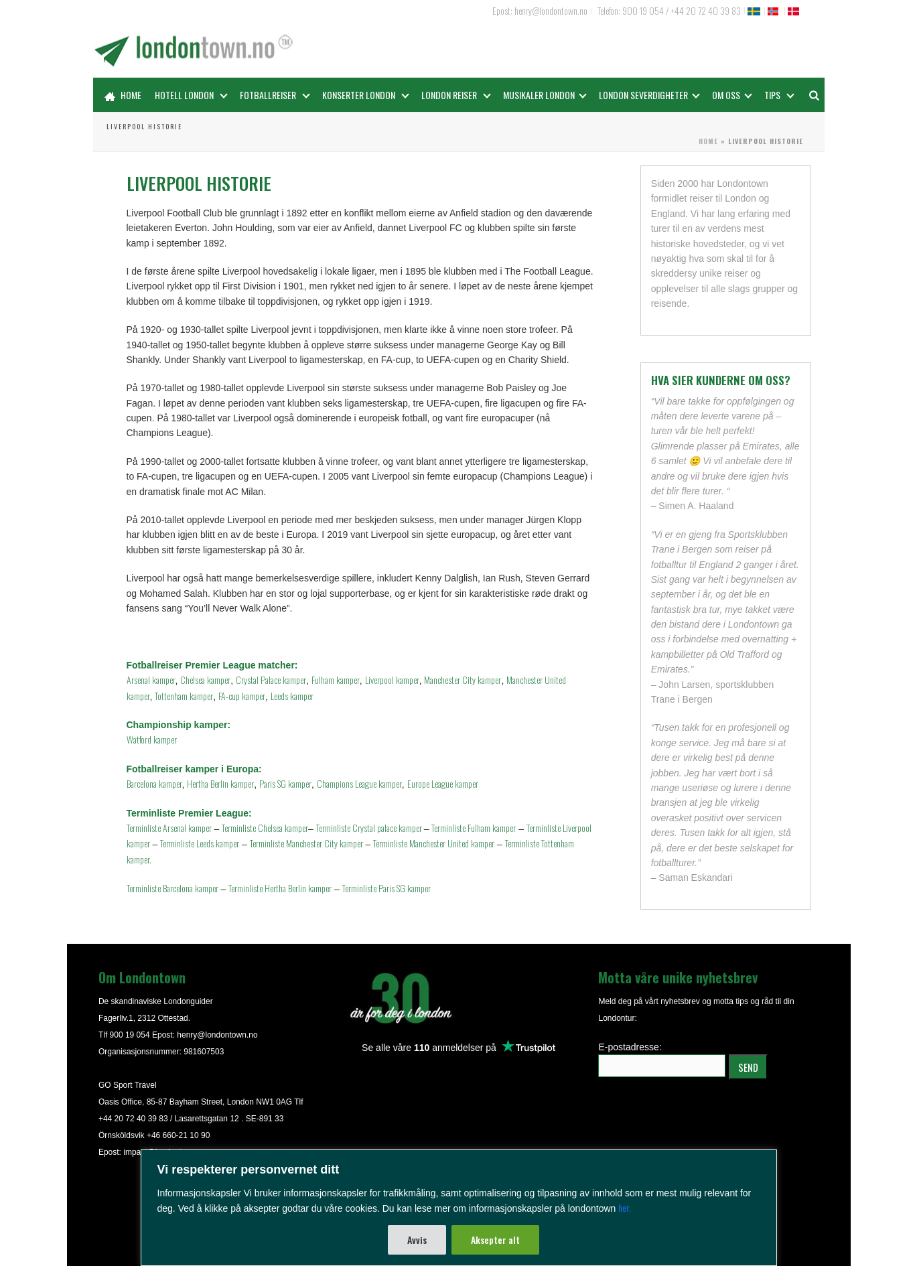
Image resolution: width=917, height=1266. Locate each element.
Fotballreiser (275, 95)
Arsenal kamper (151, 680)
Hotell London (191, 95)
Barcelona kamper (154, 783)
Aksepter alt (495, 1240)
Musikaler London (545, 95)
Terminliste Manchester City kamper (306, 843)
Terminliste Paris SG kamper (386, 888)
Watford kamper (152, 739)
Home (122, 95)
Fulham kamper (335, 680)
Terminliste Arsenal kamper (169, 828)
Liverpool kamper (392, 680)
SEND (748, 1067)
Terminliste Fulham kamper (473, 828)
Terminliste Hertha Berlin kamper (280, 888)
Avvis (417, 1240)
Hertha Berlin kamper (220, 783)
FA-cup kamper (241, 696)
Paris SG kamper (285, 783)
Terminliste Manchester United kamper (433, 843)
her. (624, 1207)
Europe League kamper (442, 783)
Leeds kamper (292, 696)
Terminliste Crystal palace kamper (370, 828)
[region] (458, 1207)
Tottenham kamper (184, 696)
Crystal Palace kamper (271, 680)
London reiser (456, 95)
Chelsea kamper (205, 680)
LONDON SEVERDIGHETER (649, 95)
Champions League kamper (359, 783)
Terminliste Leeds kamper (199, 843)
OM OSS (732, 95)
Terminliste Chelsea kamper (265, 828)
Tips (779, 95)
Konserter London (365, 95)
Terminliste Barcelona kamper (172, 888)
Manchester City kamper (462, 680)
